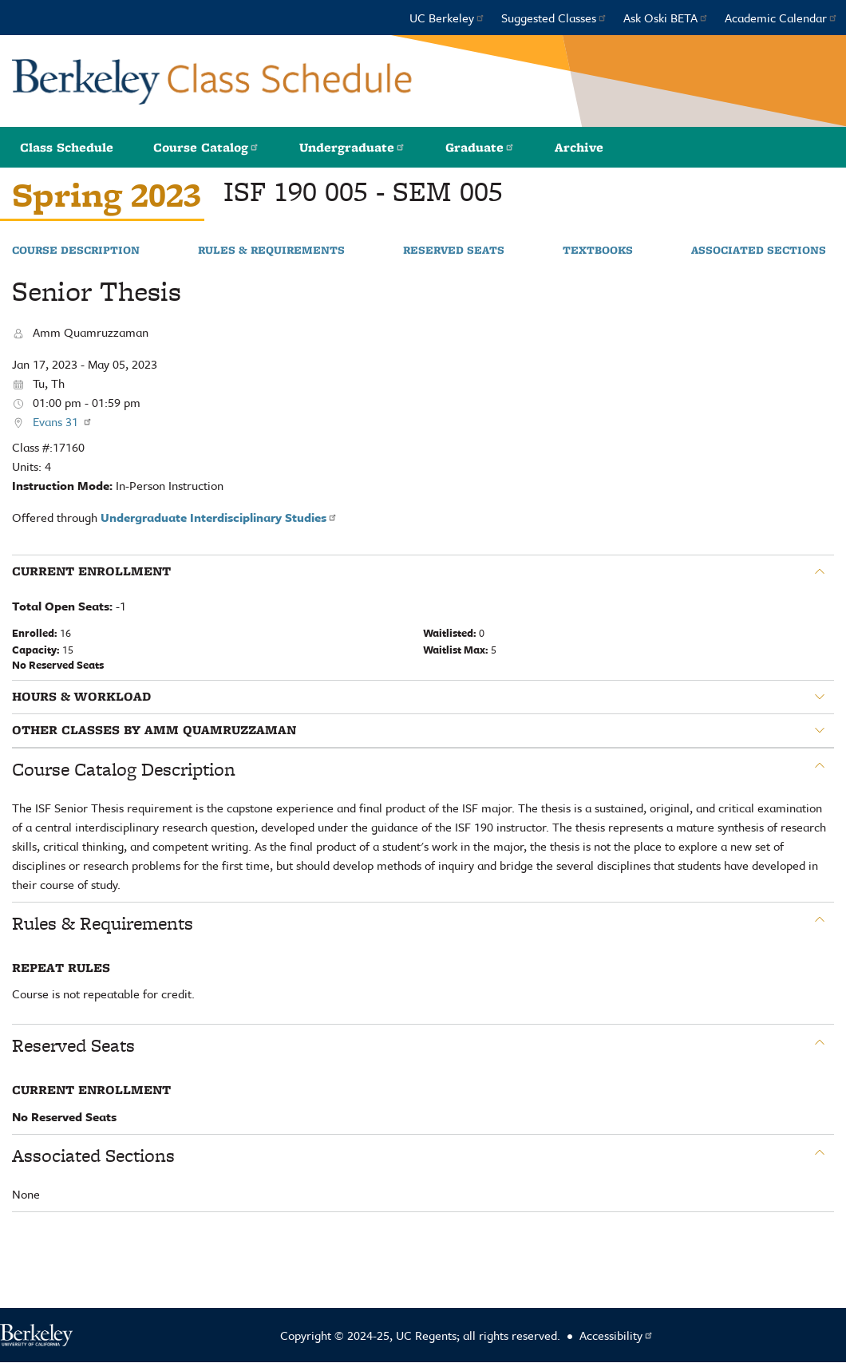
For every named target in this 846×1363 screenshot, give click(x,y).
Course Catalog (206, 147)
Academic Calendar (781, 17)
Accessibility (616, 1335)
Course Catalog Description (123, 769)
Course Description (76, 250)
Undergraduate (352, 147)
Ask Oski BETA (666, 17)
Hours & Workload (81, 697)
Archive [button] (579, 147)
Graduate (480, 147)
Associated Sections (758, 250)
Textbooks (598, 250)
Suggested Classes (554, 17)
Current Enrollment (91, 571)
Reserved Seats (453, 250)
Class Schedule (66, 147)
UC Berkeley (447, 17)
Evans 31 (63, 421)
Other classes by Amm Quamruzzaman (154, 730)
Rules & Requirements (271, 250)
